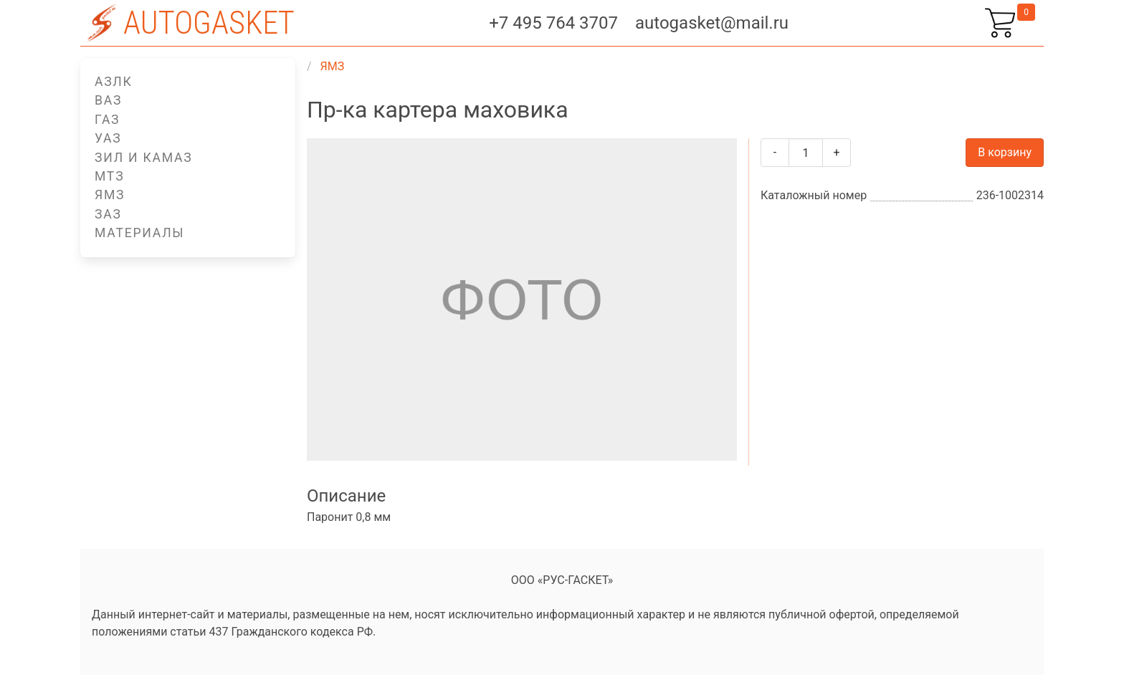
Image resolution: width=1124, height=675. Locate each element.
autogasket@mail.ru (712, 23)
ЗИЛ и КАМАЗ (143, 157)
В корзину (1005, 152)
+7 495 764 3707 (553, 23)
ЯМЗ (110, 195)
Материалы (139, 233)
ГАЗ (107, 119)
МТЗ (109, 176)
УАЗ (108, 138)
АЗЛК (114, 82)
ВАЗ (108, 100)
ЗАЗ (108, 214)
